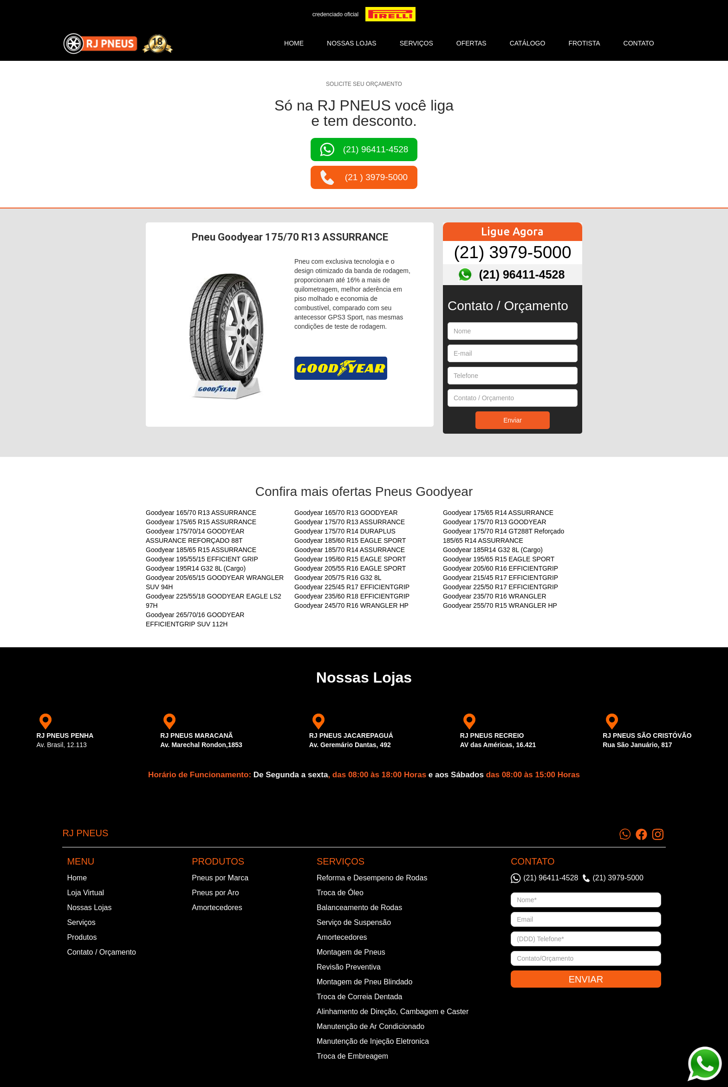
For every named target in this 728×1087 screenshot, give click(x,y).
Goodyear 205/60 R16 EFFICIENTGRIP (500, 568)
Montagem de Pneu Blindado (364, 982)
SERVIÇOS (416, 43)
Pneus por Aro (215, 893)
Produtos (82, 937)
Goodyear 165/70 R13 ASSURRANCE (201, 512)
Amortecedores (217, 907)
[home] (118, 43)
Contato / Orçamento (101, 952)
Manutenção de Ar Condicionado (370, 1026)
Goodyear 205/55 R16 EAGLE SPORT (350, 568)
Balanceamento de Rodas (359, 907)
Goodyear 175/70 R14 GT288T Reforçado (503, 531)
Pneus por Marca (220, 878)
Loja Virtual (85, 893)
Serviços (81, 922)
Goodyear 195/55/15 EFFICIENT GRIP (202, 559)
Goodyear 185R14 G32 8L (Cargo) (493, 549)
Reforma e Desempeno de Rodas (372, 878)
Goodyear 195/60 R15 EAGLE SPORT (350, 559)
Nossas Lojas (89, 907)
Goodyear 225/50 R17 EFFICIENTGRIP (500, 587)
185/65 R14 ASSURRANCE (483, 540)
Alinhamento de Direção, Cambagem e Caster (392, 1011)
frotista (584, 43)
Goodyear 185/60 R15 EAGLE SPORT (350, 540)
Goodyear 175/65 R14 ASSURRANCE (498, 512)
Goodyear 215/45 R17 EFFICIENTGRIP (500, 577)
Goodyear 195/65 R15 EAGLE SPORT (498, 559)
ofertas (471, 43)
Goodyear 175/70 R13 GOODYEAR (494, 522)
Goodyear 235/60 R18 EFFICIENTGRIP (352, 596)
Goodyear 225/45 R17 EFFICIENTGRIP (352, 587)
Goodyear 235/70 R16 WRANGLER (494, 596)
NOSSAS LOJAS (352, 43)
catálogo (528, 43)
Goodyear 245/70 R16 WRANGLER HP (351, 605)
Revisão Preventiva (349, 967)
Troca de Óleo (340, 893)
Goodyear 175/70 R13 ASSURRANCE (349, 522)
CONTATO (639, 43)
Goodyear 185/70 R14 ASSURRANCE (349, 549)
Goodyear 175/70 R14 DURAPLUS (345, 531)
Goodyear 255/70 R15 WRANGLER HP (500, 605)
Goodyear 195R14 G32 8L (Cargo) (196, 568)
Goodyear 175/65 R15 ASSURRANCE (201, 522)
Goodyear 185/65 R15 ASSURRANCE (201, 549)
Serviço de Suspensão (354, 922)
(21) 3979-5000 (512, 252)
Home (294, 43)
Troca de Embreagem (352, 1056)
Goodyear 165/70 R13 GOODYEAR (346, 512)
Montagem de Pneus (351, 952)
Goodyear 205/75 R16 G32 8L (338, 577)
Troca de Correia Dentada (359, 997)
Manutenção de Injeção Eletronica (373, 1041)
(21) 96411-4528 (522, 274)
